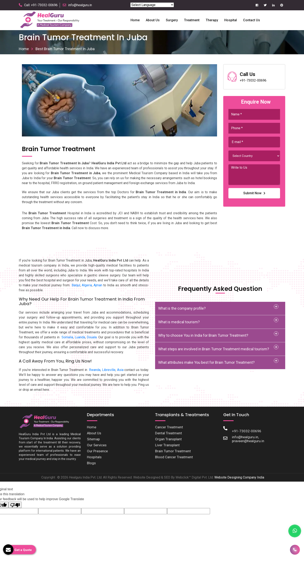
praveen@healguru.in (248, 441)
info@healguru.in (80, 5)
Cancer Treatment (169, 427)
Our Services (97, 445)
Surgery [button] (172, 20)
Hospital (230, 20)
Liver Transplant (167, 445)
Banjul (76, 285)
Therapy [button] (212, 20)
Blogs (91, 463)
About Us (94, 433)
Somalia (67, 337)
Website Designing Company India (239, 477)
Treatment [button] (192, 20)
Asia (120, 370)
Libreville (108, 370)
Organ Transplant (168, 439)
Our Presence (97, 451)
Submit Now (254, 193)
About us (153, 20)
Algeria (87, 285)
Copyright (48, 477)
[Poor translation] (15, 505)
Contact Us (251, 20)
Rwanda (94, 370)
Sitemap (93, 439)
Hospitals (94, 457)
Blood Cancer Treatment (174, 457)
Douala (92, 337)
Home (135, 20)
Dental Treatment (168, 433)
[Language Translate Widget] (152, 4)
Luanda (80, 337)
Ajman (98, 285)
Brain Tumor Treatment (173, 451)
